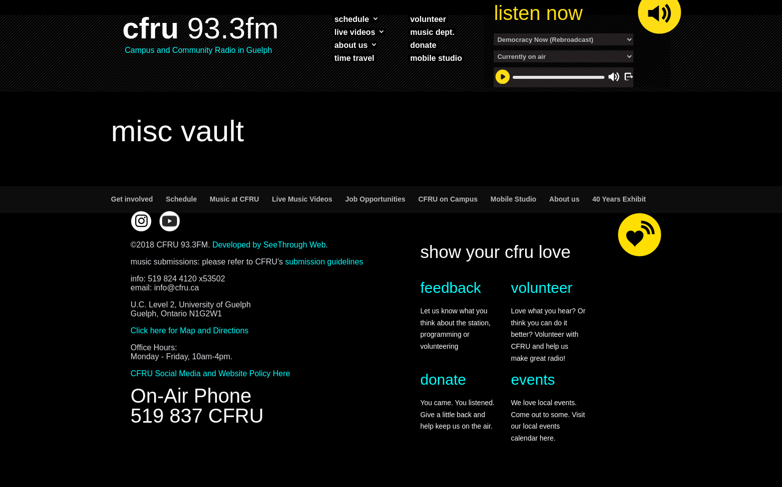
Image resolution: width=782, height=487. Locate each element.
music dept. (432, 32)
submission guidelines (324, 261)
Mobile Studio (514, 199)
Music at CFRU (234, 199)
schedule (351, 19)
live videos (354, 32)
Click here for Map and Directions (190, 330)
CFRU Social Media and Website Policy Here (210, 373)
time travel (354, 58)
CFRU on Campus (448, 199)
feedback (450, 287)
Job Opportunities (375, 199)
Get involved (132, 199)
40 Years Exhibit (619, 199)
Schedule (181, 199)
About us (564, 199)
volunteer (428, 19)
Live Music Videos (302, 199)
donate (423, 45)
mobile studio (436, 58)
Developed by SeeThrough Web (269, 245)
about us (351, 45)
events (533, 379)
